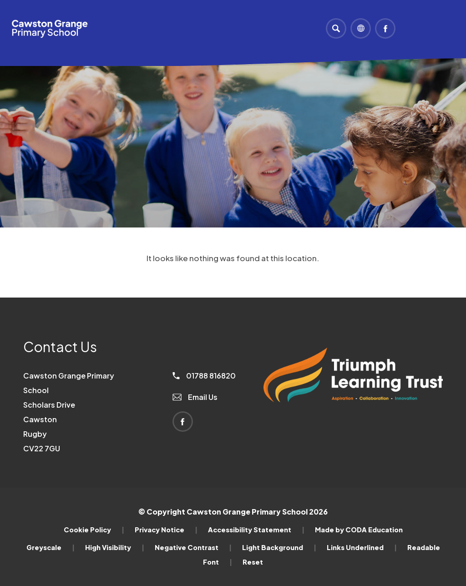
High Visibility (114, 547)
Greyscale (50, 547)
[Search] (336, 28)
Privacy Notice (166, 529)
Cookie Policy (94, 529)
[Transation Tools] (360, 28)
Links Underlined (362, 547)
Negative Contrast (193, 547)
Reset (253, 562)
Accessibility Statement (256, 529)
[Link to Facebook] (385, 28)
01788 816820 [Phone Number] (204, 375)
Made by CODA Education (359, 529)
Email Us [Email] (195, 397)
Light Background (279, 547)
